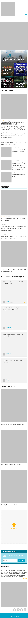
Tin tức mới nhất (8, 91)
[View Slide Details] (14, 36)
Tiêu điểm (5, 187)
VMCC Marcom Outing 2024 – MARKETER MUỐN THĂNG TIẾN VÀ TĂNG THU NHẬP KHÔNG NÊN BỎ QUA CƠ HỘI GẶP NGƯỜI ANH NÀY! (19, 165)
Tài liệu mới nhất (8, 386)
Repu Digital (16, 616)
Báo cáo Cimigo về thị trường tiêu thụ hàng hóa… (12, 424)
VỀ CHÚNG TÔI (5, 567)
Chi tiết (25, 578)
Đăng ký (21, 560)
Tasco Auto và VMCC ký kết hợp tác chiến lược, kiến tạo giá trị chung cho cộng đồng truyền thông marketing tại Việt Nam (13, 135)
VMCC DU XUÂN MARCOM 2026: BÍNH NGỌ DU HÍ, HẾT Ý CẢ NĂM (12, 123)
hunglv (7, 301)
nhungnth (8, 327)
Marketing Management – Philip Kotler (10, 505)
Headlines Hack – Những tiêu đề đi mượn (11, 464)
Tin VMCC (3, 120)
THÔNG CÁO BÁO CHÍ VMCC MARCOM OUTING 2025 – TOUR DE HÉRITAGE (19, 151)
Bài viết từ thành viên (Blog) (13, 277)
